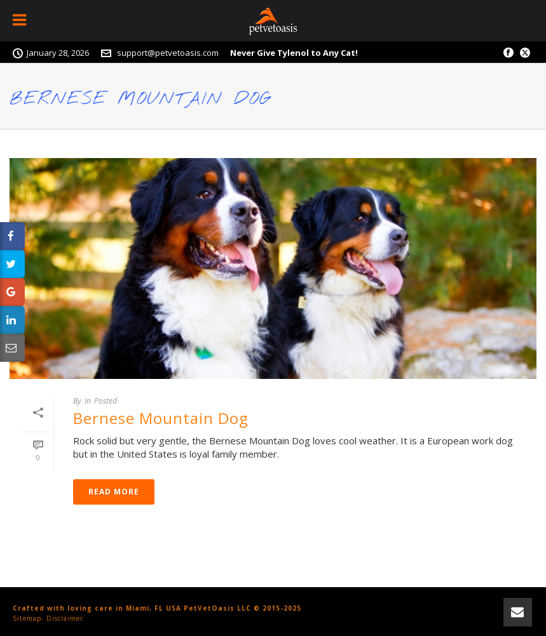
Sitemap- (28, 618)
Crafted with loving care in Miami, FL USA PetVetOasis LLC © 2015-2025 (157, 608)
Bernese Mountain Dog (161, 417)
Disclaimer (64, 618)
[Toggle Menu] (20, 20)
